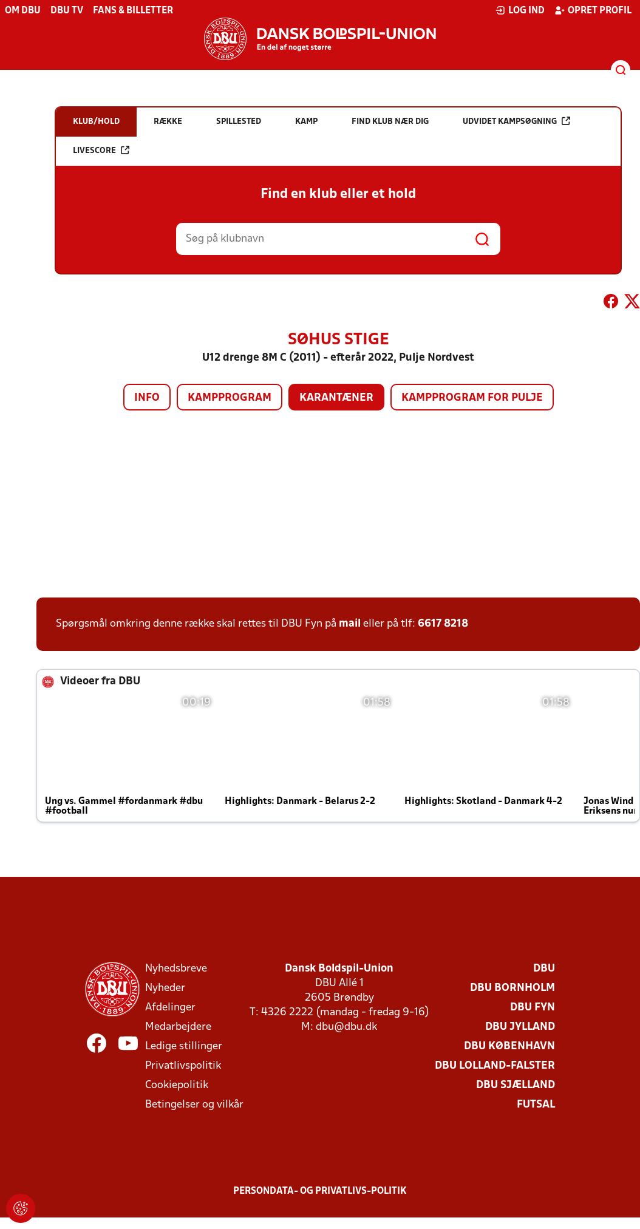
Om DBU (23, 11)
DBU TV (66, 11)
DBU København (509, 1046)
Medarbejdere (178, 1027)
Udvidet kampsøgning (516, 121)
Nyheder (165, 988)
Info (147, 398)
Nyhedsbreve (176, 969)
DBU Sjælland (515, 1085)
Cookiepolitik (176, 1085)
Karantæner (336, 398)
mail (350, 624)
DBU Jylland (520, 1027)
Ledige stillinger (183, 1046)
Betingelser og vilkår (194, 1105)
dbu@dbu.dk (346, 1027)
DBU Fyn (532, 1008)
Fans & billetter (133, 11)
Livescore (101, 150)
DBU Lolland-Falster (495, 1066)
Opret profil (592, 10)
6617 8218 (443, 624)
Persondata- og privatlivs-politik (320, 1191)
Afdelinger (170, 1008)
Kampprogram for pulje (472, 398)
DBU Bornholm (512, 988)
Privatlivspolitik (183, 1066)
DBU (544, 969)
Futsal (536, 1105)
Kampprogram (229, 398)
